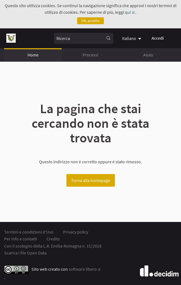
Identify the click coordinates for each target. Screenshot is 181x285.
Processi (90, 55)
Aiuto (148, 55)
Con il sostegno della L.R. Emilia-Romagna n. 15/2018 (52, 246)
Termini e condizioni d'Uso (28, 232)
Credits (53, 238)
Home (33, 55)
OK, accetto (90, 20)
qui (130, 12)
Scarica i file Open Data (25, 253)
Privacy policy (75, 232)
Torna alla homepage (90, 180)
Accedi (158, 38)
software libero (85, 269)
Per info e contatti (20, 238)
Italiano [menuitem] (129, 38)
